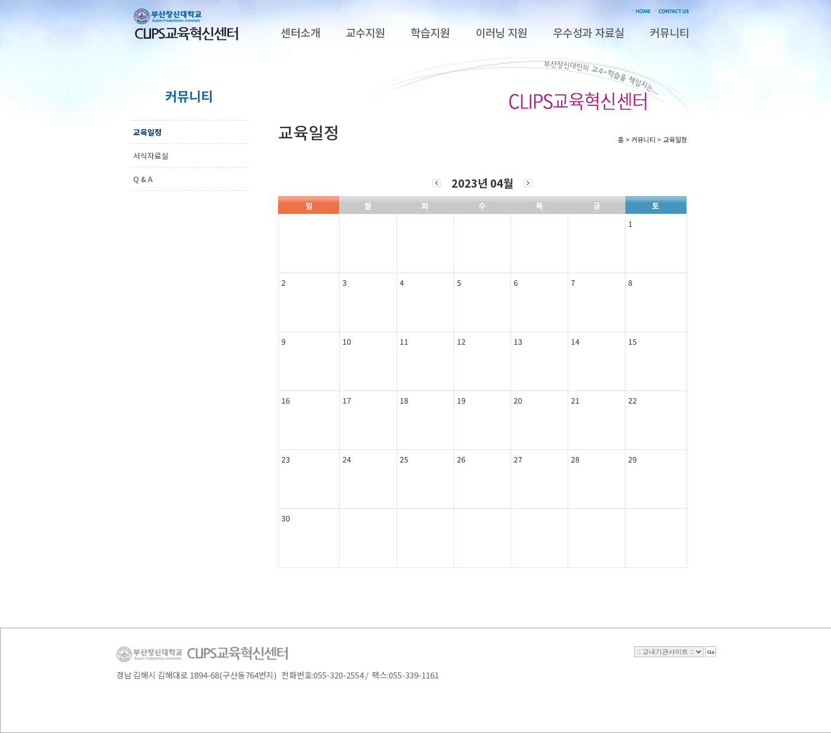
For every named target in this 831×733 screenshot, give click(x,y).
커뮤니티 (669, 32)
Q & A (143, 178)
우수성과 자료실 (588, 32)
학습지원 (430, 32)
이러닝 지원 (501, 32)
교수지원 (365, 32)
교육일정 (147, 132)
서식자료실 (150, 155)
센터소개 (300, 32)
